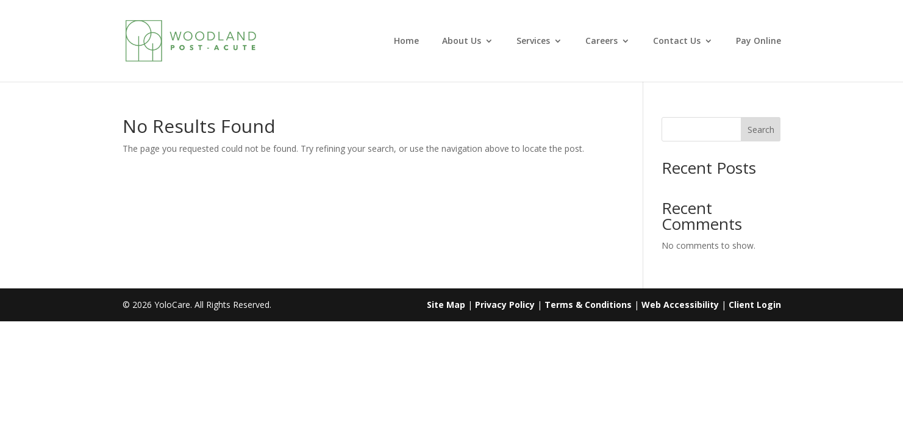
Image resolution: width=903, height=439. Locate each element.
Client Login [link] (755, 304)
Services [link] (533, 41)
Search (761, 129)
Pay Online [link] (758, 41)
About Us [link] (461, 41)
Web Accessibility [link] (680, 304)
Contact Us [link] (677, 41)
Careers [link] (601, 41)
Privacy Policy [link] (505, 304)
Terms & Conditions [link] (588, 304)
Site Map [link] (446, 304)
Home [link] (406, 41)
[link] (210, 40)
